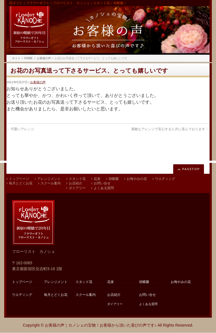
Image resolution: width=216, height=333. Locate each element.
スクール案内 (51, 183)
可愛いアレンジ (20, 129)
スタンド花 (77, 179)
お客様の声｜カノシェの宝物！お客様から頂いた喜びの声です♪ (100, 325)
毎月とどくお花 (20, 183)
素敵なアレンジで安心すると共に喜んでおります (170, 129)
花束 (97, 179)
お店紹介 (75, 183)
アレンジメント (49, 179)
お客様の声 (38, 82)
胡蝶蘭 (114, 179)
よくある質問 (104, 188)
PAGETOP (191, 169)
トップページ (19, 179)
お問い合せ (102, 183)
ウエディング (165, 179)
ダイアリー (77, 188)
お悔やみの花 (137, 179)
